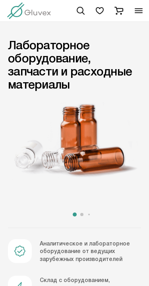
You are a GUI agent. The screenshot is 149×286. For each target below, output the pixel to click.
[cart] (118, 10)
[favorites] (99, 10)
